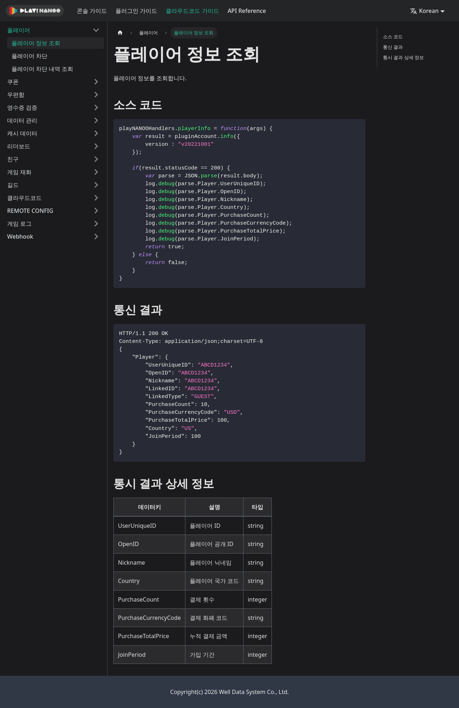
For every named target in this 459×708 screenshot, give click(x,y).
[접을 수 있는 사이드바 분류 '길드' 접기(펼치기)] (96, 185)
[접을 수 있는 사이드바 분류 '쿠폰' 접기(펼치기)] (96, 81)
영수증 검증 (22, 107)
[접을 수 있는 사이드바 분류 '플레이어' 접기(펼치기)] (96, 30)
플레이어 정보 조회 (35, 43)
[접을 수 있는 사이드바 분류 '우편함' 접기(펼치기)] (96, 94)
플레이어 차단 (29, 56)
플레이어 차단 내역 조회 (42, 69)
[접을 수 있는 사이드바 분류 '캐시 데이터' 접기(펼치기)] (96, 133)
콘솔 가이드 (92, 11)
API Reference (247, 11)
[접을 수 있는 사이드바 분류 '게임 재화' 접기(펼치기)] (96, 172)
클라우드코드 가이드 (192, 11)
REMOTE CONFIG (30, 211)
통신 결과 (393, 47)
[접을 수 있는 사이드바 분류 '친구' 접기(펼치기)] (96, 159)
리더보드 (18, 146)
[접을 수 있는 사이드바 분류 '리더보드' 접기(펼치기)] (96, 146)
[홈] (120, 32)
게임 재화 (19, 172)
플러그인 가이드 (136, 11)
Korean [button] (424, 11)
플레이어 (18, 30)
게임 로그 (19, 224)
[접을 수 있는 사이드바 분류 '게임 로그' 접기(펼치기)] (96, 223)
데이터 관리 (22, 120)
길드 (13, 185)
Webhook (20, 236)
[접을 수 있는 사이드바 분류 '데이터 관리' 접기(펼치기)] (96, 120)
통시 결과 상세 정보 (403, 57)
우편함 (15, 95)
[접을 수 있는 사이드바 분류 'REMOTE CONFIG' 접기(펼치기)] (96, 210)
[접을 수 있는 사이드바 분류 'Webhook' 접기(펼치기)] (96, 236)
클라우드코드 (24, 198)
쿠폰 (13, 82)
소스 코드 (393, 36)
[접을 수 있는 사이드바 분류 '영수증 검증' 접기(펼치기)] (96, 107)
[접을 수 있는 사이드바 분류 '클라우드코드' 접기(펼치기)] (96, 198)
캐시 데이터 (22, 133)
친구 (13, 159)
